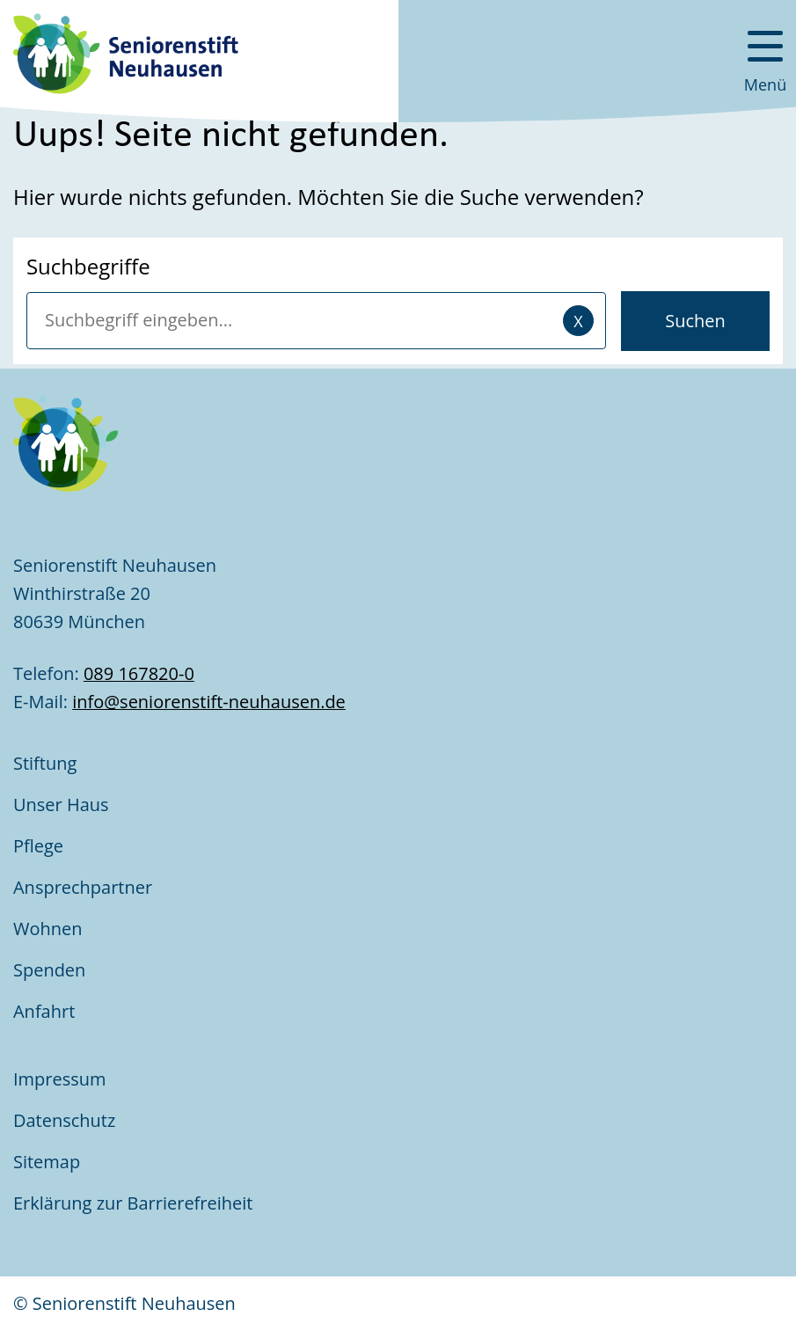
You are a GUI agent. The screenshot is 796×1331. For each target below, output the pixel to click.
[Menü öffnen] (765, 53)
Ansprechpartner (82, 887)
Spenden (49, 970)
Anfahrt (44, 1011)
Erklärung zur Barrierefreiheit (135, 1203)
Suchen (695, 321)
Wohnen (47, 928)
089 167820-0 (139, 673)
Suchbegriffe (88, 266)
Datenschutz (64, 1120)
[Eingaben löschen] (578, 320)
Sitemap (46, 1162)
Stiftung (45, 763)
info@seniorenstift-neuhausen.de (209, 701)
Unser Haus (61, 804)
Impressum (59, 1079)
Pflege (38, 846)
